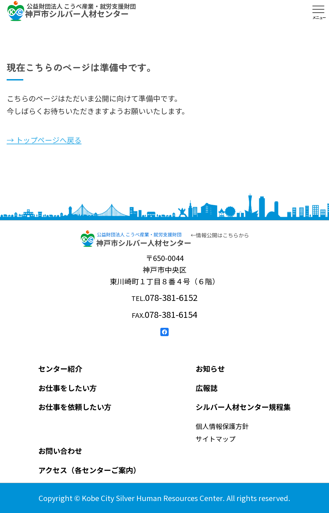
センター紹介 (60, 368)
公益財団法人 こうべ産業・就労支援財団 (139, 234)
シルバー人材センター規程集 (243, 406)
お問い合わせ (60, 450)
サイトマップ (216, 439)
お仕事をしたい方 (67, 387)
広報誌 (207, 387)
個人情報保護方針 (222, 426)
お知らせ (210, 368)
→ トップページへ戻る (44, 139)
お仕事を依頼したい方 (74, 406)
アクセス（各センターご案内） (89, 469)
